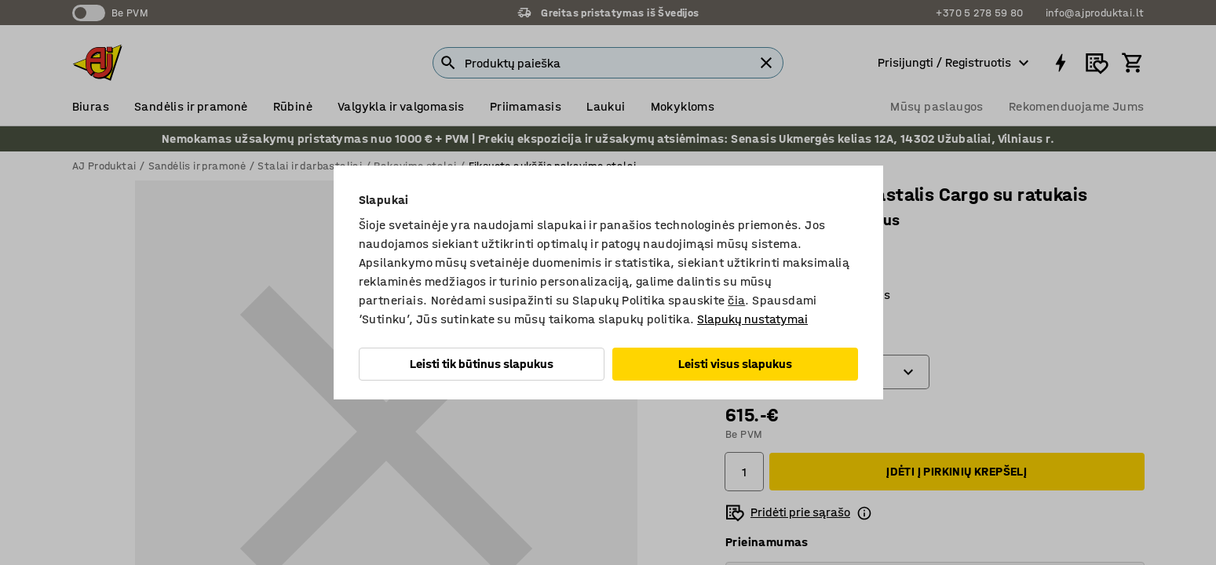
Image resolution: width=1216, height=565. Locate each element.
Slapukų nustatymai (752, 319)
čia (736, 300)
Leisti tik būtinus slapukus (481, 363)
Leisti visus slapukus (735, 363)
